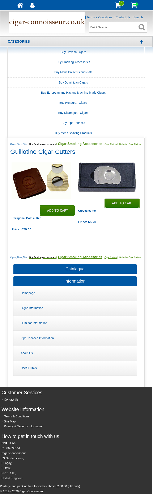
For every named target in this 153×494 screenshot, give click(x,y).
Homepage (28, 293)
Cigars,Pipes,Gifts (18, 144)
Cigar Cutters (111, 144)
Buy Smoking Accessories (73, 62)
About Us (27, 353)
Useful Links (29, 368)
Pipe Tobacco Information (37, 338)
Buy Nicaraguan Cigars (73, 112)
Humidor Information (34, 323)
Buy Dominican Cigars (73, 82)
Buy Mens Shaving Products (73, 133)
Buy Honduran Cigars (73, 102)
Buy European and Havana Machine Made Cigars (73, 92)
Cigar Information (32, 308)
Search (138, 17)
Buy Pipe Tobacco (73, 123)
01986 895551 (10, 448)
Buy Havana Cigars (73, 52)
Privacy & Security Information (23, 426)
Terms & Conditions (99, 17)
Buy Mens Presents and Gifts (73, 72)
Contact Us (123, 17)
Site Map (10, 421)
